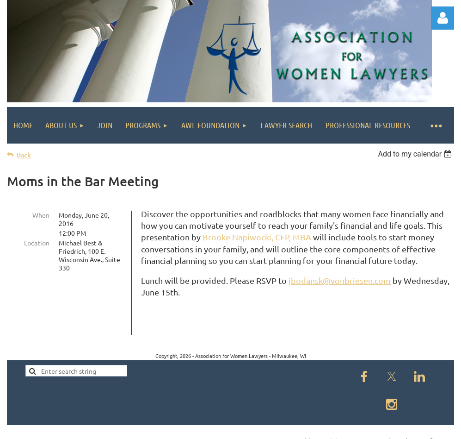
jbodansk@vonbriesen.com (340, 280)
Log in (442, 18)
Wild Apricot (344, 428)
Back (24, 155)
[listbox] (416, 154)
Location (36, 242)
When (40, 215)
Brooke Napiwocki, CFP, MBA (257, 237)
